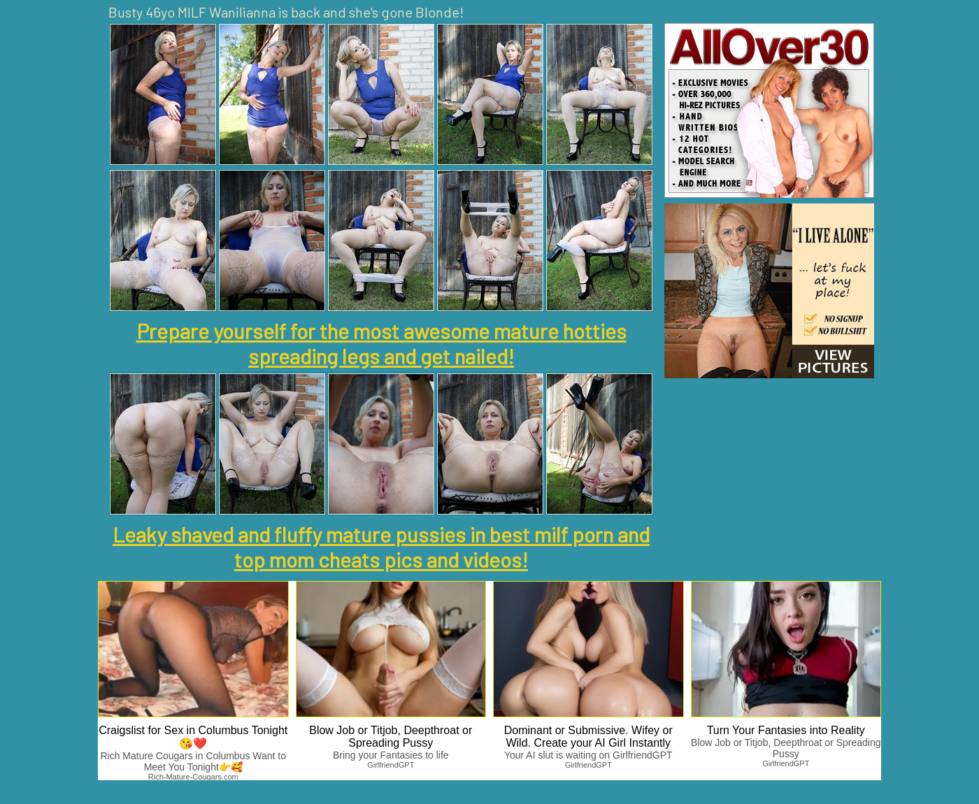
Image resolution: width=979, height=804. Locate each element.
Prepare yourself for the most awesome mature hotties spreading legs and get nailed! (381, 343)
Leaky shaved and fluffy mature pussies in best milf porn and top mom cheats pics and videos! (381, 547)
